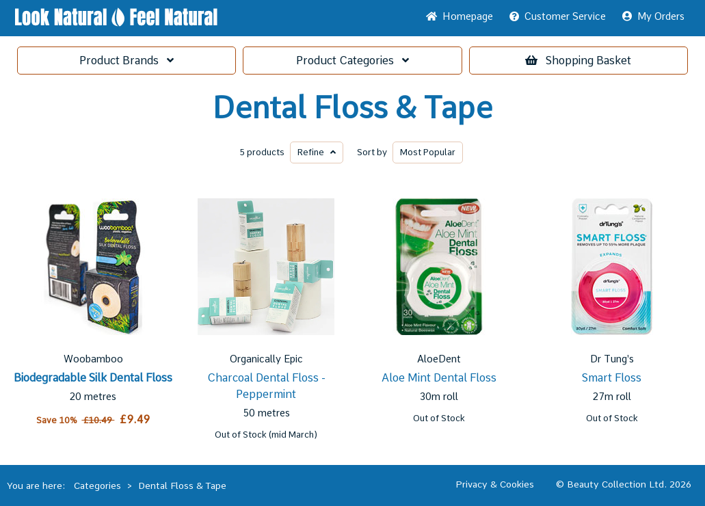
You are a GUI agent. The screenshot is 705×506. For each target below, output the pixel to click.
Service (557, 16)
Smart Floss (611, 377)
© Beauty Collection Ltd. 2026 (623, 484)
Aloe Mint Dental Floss (439, 377)
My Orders (653, 16)
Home (459, 16)
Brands (126, 60)
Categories (352, 60)
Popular (427, 152)
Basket (578, 60)
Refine (316, 152)
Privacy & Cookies (494, 484)
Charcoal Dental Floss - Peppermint (266, 386)
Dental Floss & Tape (352, 108)
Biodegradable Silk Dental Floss (93, 377)
